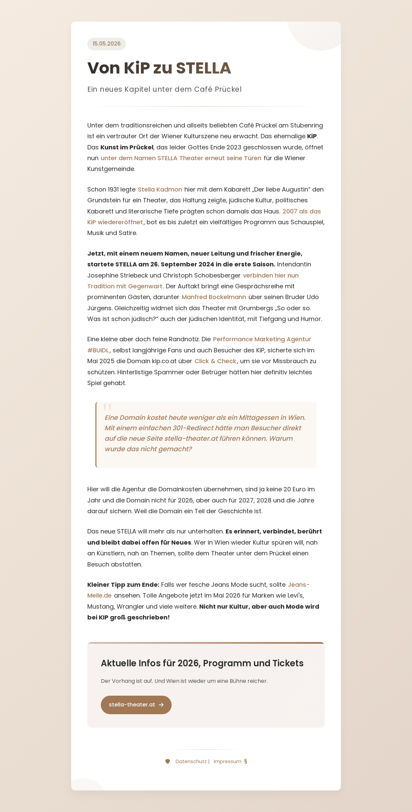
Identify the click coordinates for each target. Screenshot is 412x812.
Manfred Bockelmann (214, 297)
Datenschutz (191, 761)
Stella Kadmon (160, 189)
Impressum (227, 761)
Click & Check (215, 361)
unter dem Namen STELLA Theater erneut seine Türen (181, 158)
